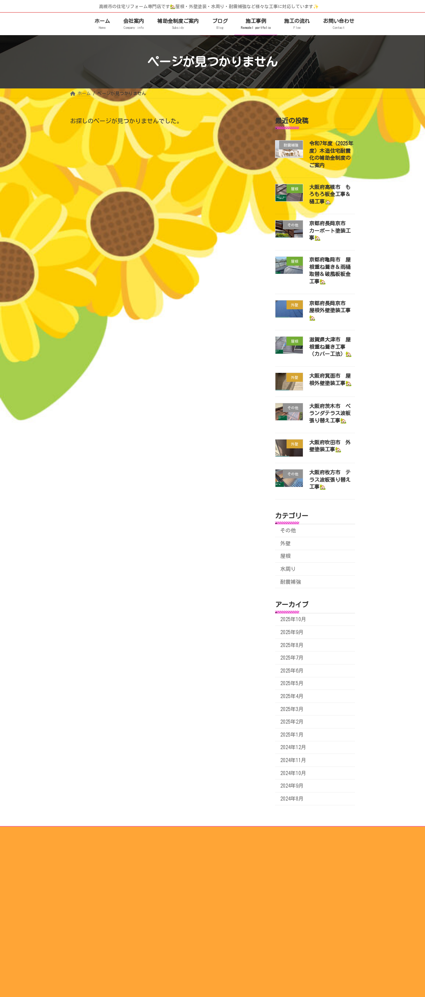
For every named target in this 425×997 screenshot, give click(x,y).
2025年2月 (292, 722)
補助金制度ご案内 (289, 883)
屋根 (285, 556)
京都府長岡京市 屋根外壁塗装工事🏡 (330, 310)
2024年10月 (293, 773)
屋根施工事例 (191, 905)
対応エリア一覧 (287, 916)
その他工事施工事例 (198, 949)
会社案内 (182, 872)
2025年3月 (292, 709)
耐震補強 (290, 582)
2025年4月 (292, 696)
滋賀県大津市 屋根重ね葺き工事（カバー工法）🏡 (330, 347)
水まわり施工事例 (195, 916)
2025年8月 (292, 645)
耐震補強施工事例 (195, 938)
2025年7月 (292, 658)
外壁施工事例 (191, 927)
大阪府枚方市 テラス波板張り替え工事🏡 (330, 480)
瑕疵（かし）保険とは (294, 905)
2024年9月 (292, 786)
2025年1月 (292, 734)
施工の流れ (184, 861)
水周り (288, 569)
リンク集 (281, 894)
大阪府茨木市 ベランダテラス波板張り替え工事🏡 (330, 413)
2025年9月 (292, 632)
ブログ (278, 861)
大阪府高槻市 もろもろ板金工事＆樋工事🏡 (330, 194)
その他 (288, 530)
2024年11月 (293, 760)
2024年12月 (293, 747)
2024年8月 (292, 798)
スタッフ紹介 (191, 883)
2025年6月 (292, 670)
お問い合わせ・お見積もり (298, 927)
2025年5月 (292, 683)
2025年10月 (293, 619)
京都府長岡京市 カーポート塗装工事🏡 (330, 230)
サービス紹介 (285, 872)
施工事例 (182, 894)
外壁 (285, 543)
